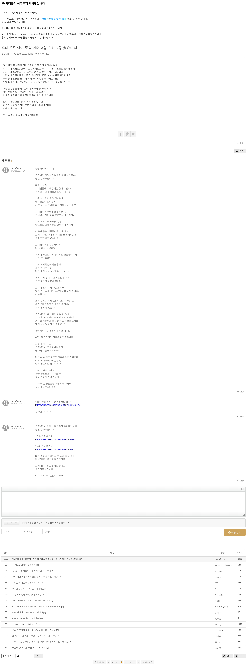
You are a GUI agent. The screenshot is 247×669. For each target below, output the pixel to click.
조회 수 (239, 552)
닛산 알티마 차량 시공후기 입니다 (27, 612)
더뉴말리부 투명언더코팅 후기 (26, 618)
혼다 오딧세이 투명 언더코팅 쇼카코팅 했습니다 (39, 47)
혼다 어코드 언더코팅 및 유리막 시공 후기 (31, 600)
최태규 (218, 648)
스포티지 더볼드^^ (223, 565)
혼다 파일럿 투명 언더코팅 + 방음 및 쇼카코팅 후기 (35, 577)
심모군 (218, 618)
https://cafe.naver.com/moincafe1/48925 (55, 449)
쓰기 (226, 656)
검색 (38, 655)
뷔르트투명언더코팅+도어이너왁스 (28, 588)
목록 (239, 151)
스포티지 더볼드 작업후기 (24, 565)
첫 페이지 (99, 662)
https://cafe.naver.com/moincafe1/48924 (55, 439)
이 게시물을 (238, 143)
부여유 (218, 624)
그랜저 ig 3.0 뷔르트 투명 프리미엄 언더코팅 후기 (34, 636)
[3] (42, 582)
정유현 (218, 636)
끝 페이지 (147, 662)
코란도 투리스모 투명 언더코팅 (26, 582)
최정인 (218, 600)
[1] (37, 565)
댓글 (240, 391)
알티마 (218, 612)
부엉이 (218, 642)
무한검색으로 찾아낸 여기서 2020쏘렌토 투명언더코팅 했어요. (40, 641)
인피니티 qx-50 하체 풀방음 (25, 624)
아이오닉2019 (221, 606)
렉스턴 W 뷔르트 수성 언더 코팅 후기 (29, 647)
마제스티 (219, 594)
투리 (217, 583)
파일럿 (218, 577)
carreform (16, 168)
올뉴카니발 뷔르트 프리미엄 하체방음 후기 (31, 571)
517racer (8, 53)
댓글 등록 (234, 532)
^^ (216, 589)
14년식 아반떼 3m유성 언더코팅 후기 (29, 594)
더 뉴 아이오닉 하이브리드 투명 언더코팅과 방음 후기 (36, 606)
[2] (60, 577)
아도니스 (219, 571)
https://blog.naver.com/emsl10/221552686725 (57, 405)
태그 (239, 656)
